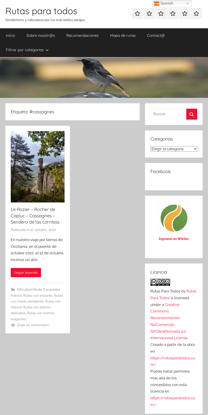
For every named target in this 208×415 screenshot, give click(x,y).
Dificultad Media (29, 290)
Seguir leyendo (26, 273)
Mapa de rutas (123, 35)
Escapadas (51, 290)
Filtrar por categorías (27, 49)
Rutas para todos (41, 10)
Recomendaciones (82, 35)
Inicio (10, 35)
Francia (16, 296)
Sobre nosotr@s (40, 35)
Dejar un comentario (33, 325)
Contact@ (156, 35)
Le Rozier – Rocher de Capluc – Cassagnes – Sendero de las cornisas (35, 215)
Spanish (163, 3)
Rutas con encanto (37, 296)
